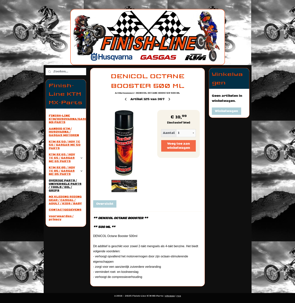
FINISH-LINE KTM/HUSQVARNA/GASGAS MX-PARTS (67, 119)
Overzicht (104, 204)
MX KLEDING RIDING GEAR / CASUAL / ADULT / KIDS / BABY (65, 200)
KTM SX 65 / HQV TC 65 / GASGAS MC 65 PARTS (66, 158)
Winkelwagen (226, 111)
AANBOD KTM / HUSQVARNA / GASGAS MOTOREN (64, 132)
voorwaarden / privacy (61, 217)
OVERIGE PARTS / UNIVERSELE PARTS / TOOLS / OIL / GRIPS (65, 185)
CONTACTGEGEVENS (65, 210)
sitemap (170, 296)
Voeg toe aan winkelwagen (178, 146)
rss (179, 296)
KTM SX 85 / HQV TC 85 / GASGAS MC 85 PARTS (66, 171)
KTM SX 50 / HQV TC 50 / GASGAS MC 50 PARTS (65, 145)
